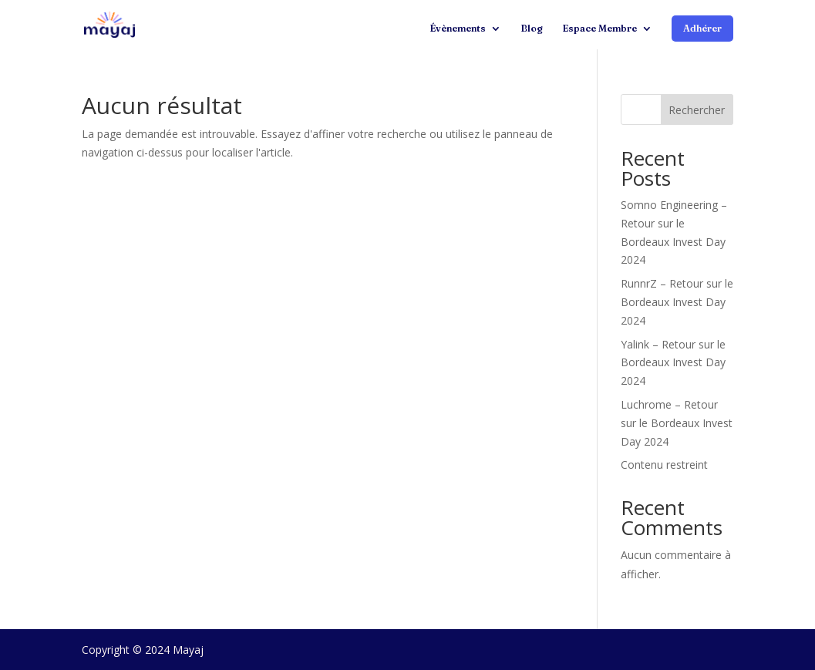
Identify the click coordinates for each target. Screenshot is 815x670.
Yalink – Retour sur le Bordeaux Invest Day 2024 (673, 363)
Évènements (457, 28)
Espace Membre (599, 28)
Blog (531, 28)
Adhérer (702, 28)
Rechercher (697, 110)
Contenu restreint (664, 464)
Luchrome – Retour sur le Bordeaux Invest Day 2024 (676, 423)
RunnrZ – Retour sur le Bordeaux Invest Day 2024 (677, 302)
